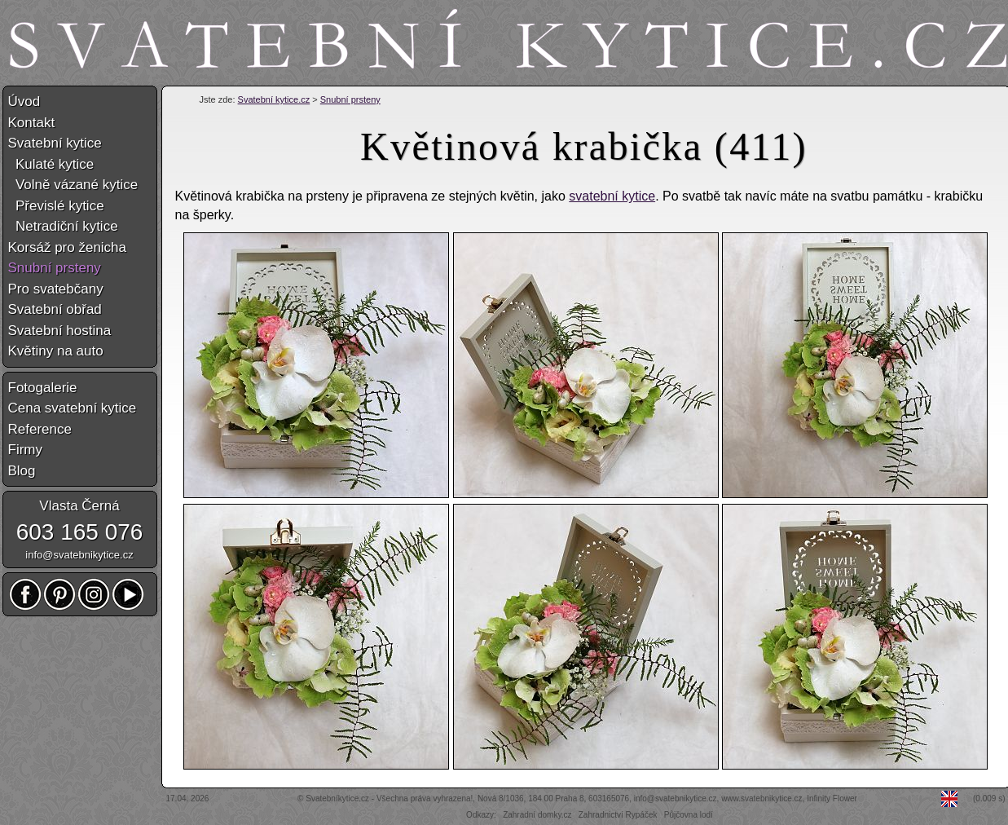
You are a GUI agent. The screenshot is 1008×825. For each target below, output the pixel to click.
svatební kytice (612, 196)
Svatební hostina (60, 330)
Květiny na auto (55, 351)
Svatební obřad (55, 309)
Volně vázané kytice (73, 184)
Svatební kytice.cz (274, 99)
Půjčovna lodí (688, 814)
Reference (40, 429)
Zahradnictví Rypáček (618, 814)
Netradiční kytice (63, 226)
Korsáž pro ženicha (67, 247)
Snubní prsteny (350, 99)
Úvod (24, 101)
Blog (22, 471)
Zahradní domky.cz (537, 814)
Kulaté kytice (51, 164)
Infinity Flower (832, 798)
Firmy (25, 449)
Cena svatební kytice (72, 408)
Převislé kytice (56, 206)
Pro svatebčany (55, 289)
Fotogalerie (42, 387)
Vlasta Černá (79, 506)
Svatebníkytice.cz (337, 798)
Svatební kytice (55, 143)
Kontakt (31, 122)
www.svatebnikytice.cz (761, 798)
